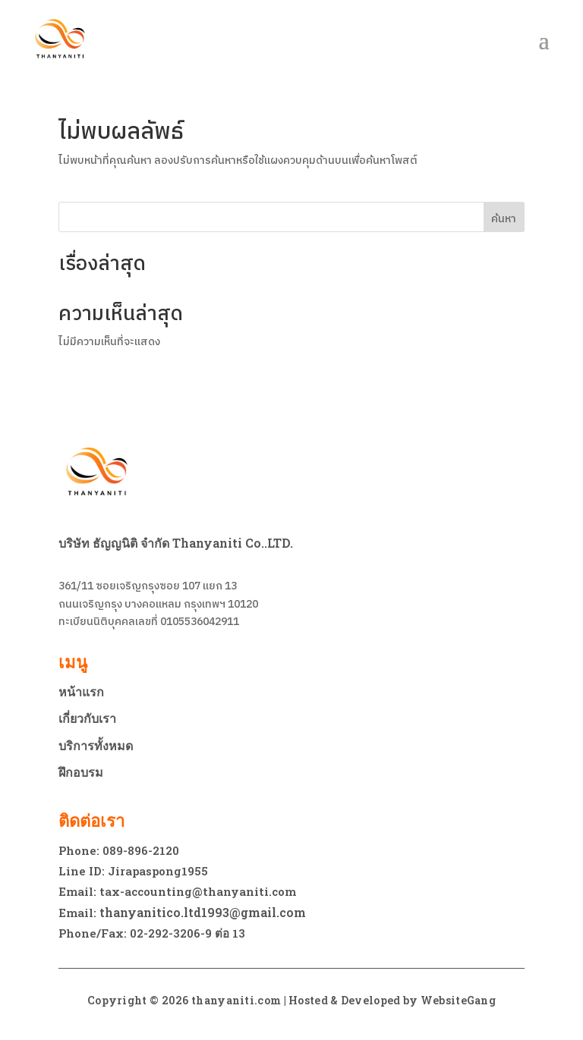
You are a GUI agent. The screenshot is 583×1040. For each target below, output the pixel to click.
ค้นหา (503, 219)
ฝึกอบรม (80, 772)
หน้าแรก (81, 691)
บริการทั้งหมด (95, 745)
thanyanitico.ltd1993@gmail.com (202, 912)
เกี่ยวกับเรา (87, 718)
